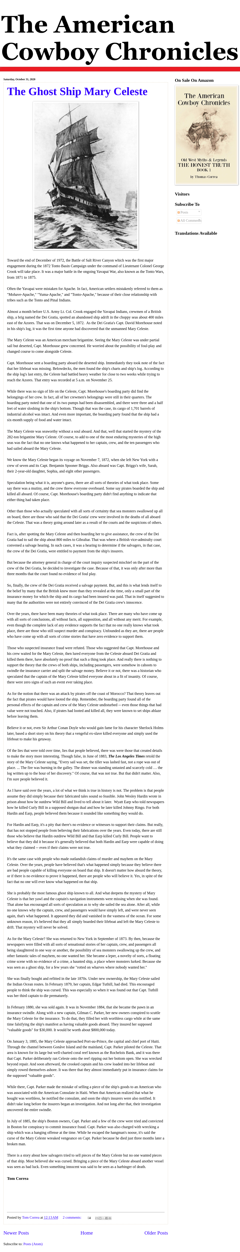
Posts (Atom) (33, 1244)
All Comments (190, 220)
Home (87, 1233)
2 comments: (72, 1217)
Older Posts (156, 1233)
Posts (183, 212)
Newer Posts (16, 1233)
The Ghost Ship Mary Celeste (77, 91)
